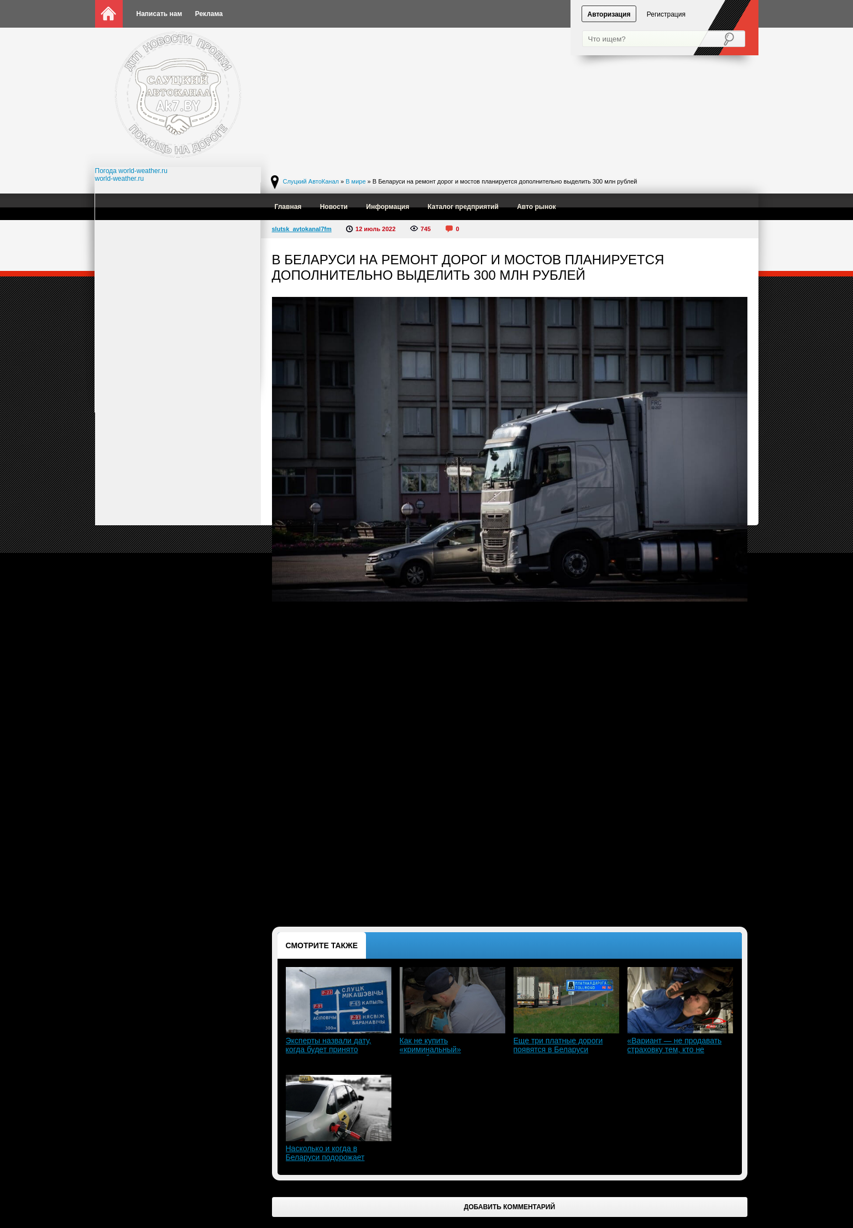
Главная (288, 207)
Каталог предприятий (463, 207)
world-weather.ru (119, 178)
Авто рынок (536, 207)
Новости (334, 207)
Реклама (209, 14)
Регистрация (666, 14)
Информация (387, 207)
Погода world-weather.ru (131, 171)
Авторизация (609, 14)
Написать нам (159, 14)
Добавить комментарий (509, 1207)
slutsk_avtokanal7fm (302, 229)
